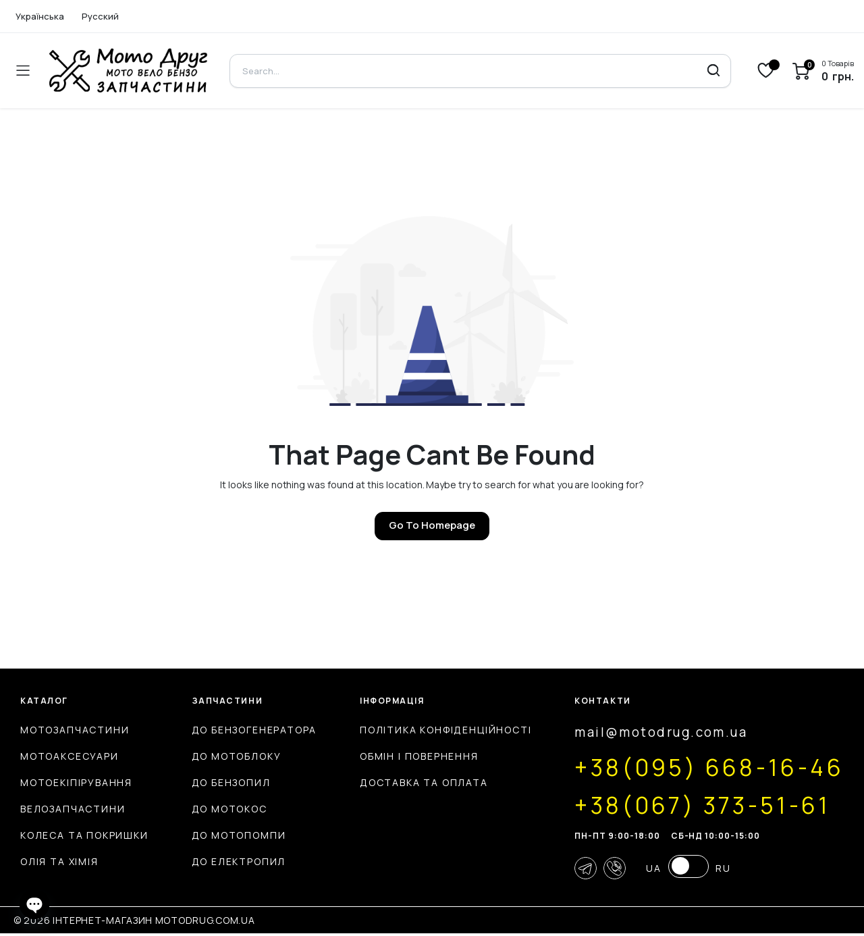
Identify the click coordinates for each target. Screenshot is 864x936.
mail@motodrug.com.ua (647, 732)
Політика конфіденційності (432, 729)
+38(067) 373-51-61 (691, 805)
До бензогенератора (247, 729)
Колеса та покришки (84, 835)
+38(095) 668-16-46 (699, 767)
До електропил (232, 861)
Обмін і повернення (405, 756)
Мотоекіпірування (76, 782)
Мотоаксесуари (69, 756)
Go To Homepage (432, 525)
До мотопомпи (232, 835)
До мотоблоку (230, 756)
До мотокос (223, 808)
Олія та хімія (59, 861)
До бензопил (224, 782)
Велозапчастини (72, 808)
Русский (100, 16)
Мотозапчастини (74, 729)
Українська (40, 16)
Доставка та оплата (410, 782)
